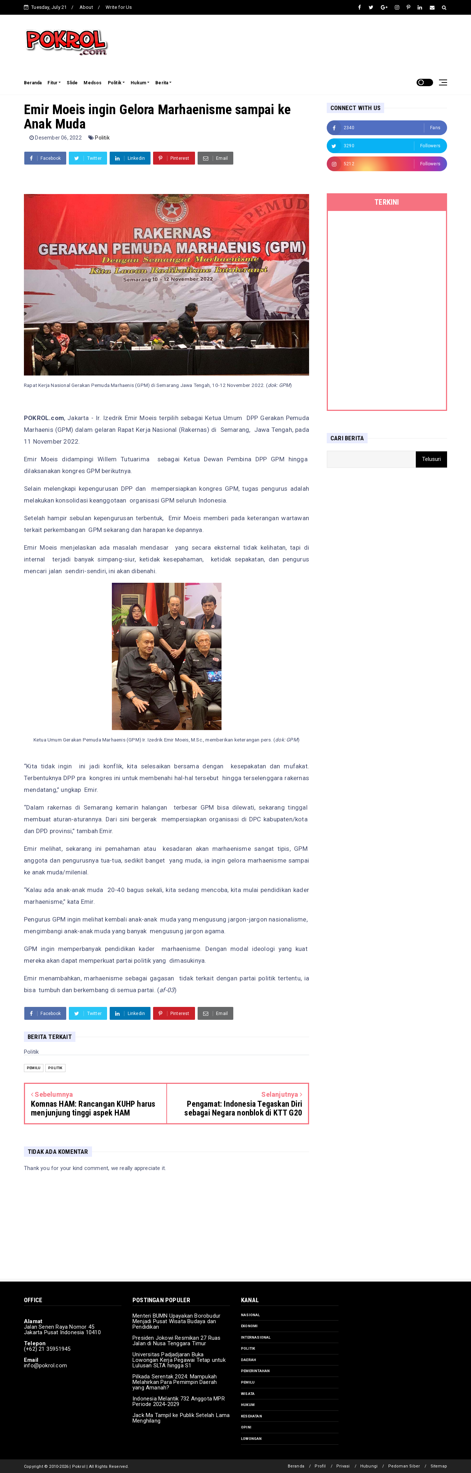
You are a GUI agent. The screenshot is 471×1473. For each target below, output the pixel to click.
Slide (72, 82)
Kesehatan (251, 1416)
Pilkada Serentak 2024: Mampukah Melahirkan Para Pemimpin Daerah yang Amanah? (174, 1382)
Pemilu (33, 1068)
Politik (114, 82)
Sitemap (439, 1466)
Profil (320, 1466)
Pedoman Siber (404, 1466)
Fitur (52, 82)
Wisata (248, 1394)
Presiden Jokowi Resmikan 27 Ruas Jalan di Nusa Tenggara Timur (176, 1341)
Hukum (138, 82)
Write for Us (119, 7)
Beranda (33, 82)
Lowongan (251, 1439)
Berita (161, 82)
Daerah (248, 1360)
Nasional (250, 1315)
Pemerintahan (255, 1371)
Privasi (343, 1466)
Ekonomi (249, 1326)
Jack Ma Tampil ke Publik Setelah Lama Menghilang (181, 1418)
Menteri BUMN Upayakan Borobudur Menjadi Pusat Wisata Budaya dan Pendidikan (176, 1321)
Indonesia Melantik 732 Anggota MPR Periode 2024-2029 (178, 1401)
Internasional (256, 1337)
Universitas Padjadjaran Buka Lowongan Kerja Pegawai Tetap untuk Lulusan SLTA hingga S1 (179, 1360)
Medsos (93, 82)
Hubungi (369, 1466)
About (86, 7)
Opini (246, 1427)
